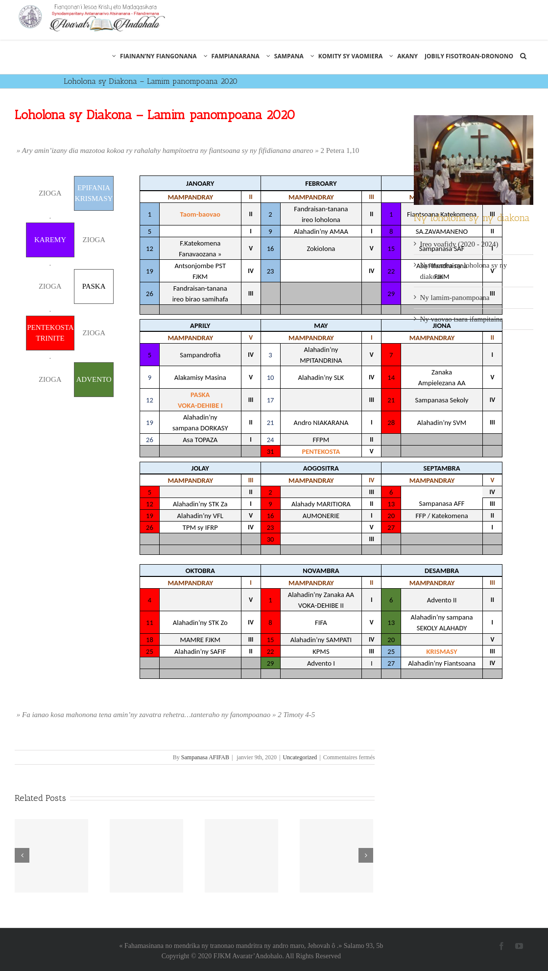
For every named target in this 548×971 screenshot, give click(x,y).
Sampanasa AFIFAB (205, 757)
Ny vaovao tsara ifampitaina (461, 319)
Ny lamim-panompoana (454, 297)
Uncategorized (300, 757)
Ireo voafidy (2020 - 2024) (459, 244)
